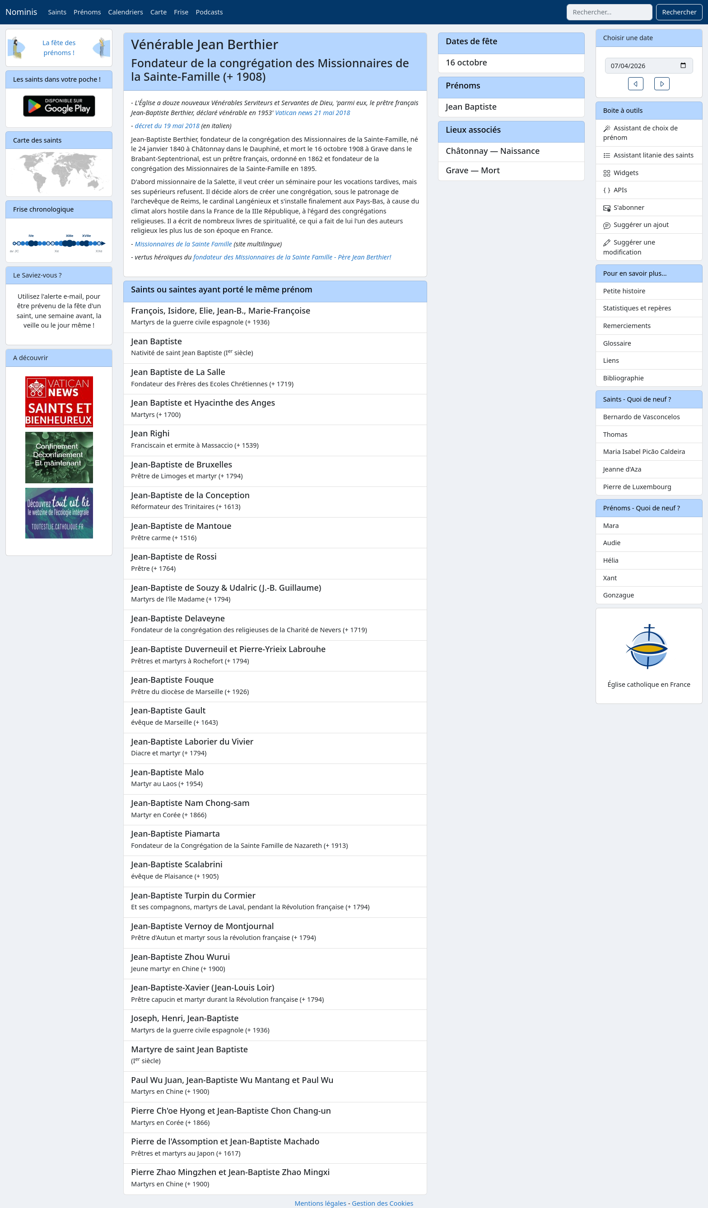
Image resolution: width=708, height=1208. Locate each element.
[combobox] (609, 12)
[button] (635, 83)
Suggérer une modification (629, 247)
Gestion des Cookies (382, 1203)
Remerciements (627, 325)
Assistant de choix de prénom (640, 133)
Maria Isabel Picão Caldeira (644, 451)
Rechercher (679, 12)
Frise (181, 12)
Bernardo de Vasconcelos (641, 416)
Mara (611, 525)
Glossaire (617, 343)
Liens (611, 360)
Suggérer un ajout (636, 224)
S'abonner (624, 207)
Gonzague (618, 595)
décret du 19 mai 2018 (167, 125)
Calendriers (125, 12)
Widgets (621, 172)
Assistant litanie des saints (648, 155)
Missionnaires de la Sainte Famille (183, 244)
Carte (158, 12)
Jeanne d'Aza (622, 469)
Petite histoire (624, 291)
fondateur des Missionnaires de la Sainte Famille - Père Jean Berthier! (292, 257)
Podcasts (209, 12)
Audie (612, 542)
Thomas (615, 434)
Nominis (21, 11)
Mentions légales (320, 1203)
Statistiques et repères (637, 308)
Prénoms (87, 12)
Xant (610, 578)
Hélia (611, 560)
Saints (57, 12)
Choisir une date (628, 37)
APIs (615, 189)
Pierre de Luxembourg (637, 486)
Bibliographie (623, 378)
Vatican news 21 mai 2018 (312, 112)
